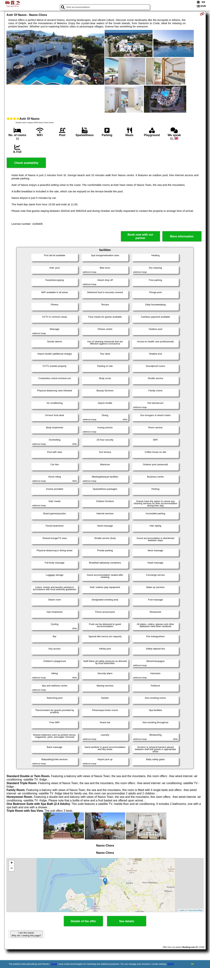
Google (53, 964)
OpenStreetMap (195, 910)
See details (126, 921)
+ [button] (11, 863)
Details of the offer (83, 921)
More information (182, 236)
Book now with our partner (140, 236)
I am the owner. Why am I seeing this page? (26, 934)
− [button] (11, 868)
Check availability (26, 162)
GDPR (170, 964)
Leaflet (182, 910)
